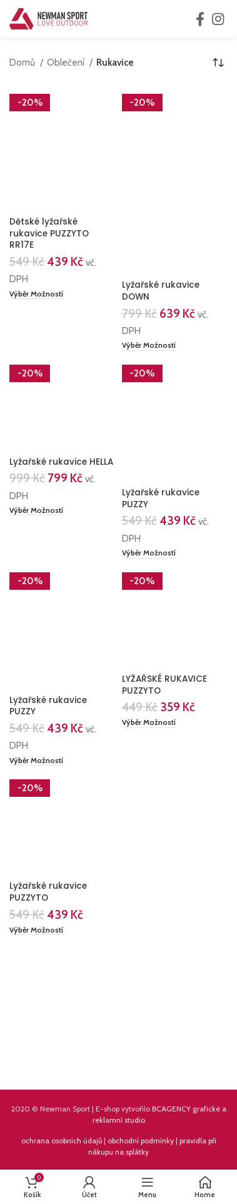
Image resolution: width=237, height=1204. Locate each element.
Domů (23, 62)
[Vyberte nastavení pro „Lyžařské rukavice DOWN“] (149, 346)
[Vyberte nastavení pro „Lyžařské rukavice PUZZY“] (149, 554)
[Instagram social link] (218, 18)
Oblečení (66, 62)
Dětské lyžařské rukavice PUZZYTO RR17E (49, 233)
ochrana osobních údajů (61, 1140)
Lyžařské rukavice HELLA (61, 462)
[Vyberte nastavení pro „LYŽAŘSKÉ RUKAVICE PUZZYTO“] (149, 723)
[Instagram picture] (59, 1024)
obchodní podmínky (141, 1140)
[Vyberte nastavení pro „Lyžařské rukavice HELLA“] (36, 511)
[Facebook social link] (200, 18)
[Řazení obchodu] (218, 62)
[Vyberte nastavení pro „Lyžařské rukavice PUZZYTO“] (36, 931)
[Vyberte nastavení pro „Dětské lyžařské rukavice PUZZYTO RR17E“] (36, 295)
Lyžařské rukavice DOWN (160, 291)
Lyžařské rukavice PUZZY (160, 498)
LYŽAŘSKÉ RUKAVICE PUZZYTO (164, 685)
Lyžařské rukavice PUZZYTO (48, 892)
